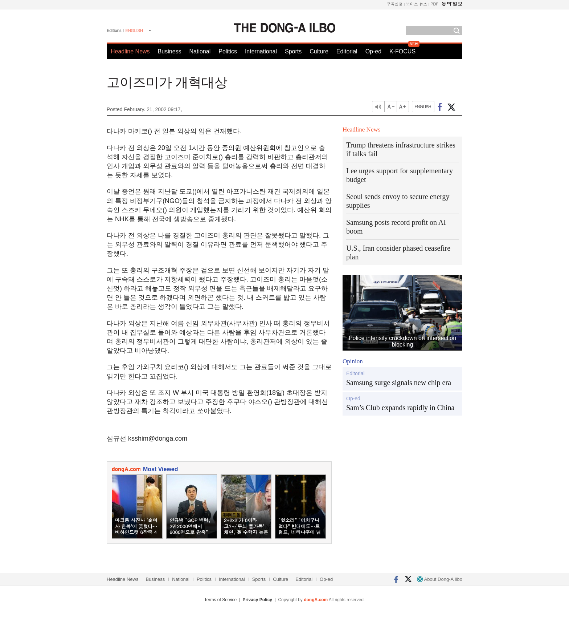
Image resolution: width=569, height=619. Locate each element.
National (200, 51)
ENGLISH (134, 30)
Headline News (130, 51)
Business (169, 51)
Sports (293, 51)
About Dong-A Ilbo (439, 579)
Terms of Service (220, 599)
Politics (227, 51)
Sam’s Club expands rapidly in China (400, 408)
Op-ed (373, 51)
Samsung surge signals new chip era (398, 383)
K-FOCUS (402, 51)
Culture (319, 51)
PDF (434, 4)
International (261, 51)
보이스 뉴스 (416, 4)
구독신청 (395, 4)
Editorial (346, 51)
